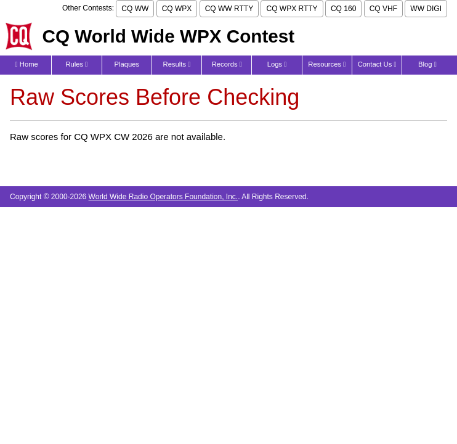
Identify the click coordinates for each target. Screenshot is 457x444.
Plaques (126, 64)
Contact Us (377, 64)
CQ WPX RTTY (291, 8)
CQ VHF (383, 8)
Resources (327, 64)
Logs (277, 64)
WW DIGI (426, 8)
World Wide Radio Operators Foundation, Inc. (163, 196)
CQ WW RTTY (229, 8)
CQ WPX (177, 8)
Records (227, 64)
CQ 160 (343, 8)
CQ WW (134, 8)
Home (26, 64)
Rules (76, 64)
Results (177, 64)
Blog (427, 64)
